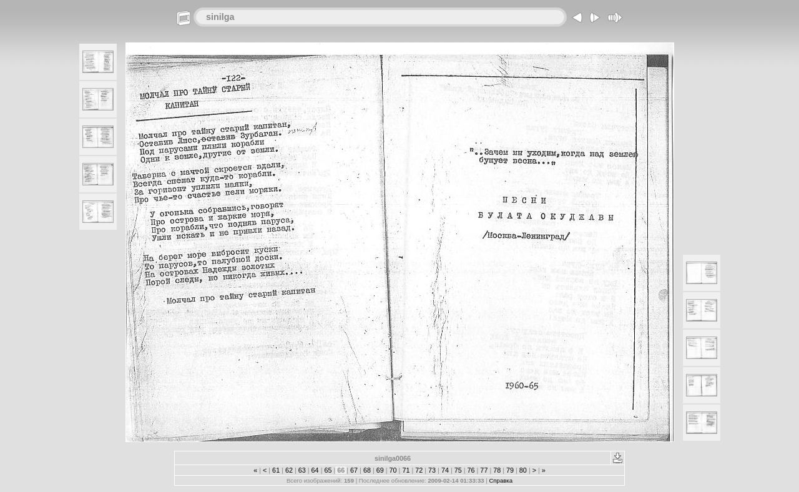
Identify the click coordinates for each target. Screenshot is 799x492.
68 (367, 470)
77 (483, 470)
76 (471, 470)
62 (289, 470)
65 (327, 470)
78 (496, 470)
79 (510, 470)
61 (276, 470)
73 (432, 470)
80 (523, 470)
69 (380, 470)
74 (445, 470)
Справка (500, 480)
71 (405, 470)
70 (393, 470)
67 (354, 470)
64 (315, 470)
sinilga (220, 17)
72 (418, 470)
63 (302, 470)
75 (458, 470)
